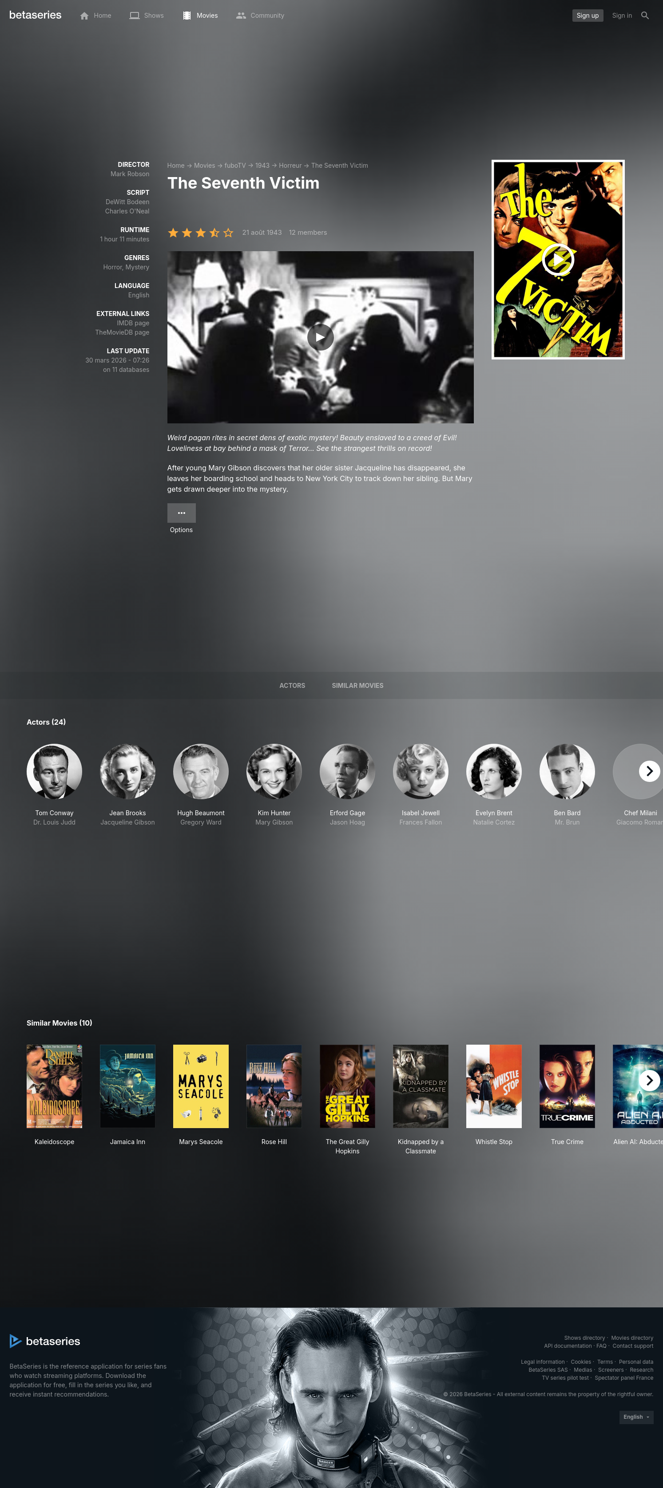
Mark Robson (130, 174)
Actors (292, 685)
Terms (605, 1361)
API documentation (568, 1345)
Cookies (581, 1361)
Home (176, 165)
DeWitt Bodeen (128, 201)
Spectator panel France (624, 1377)
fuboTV (235, 165)
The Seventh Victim (339, 165)
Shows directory (584, 1337)
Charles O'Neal (127, 211)
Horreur (290, 165)
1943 (262, 165)
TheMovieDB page (122, 332)
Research (642, 1369)
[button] (54, 799)
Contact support (633, 1345)
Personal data (636, 1361)
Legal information (543, 1361)
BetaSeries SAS (548, 1369)
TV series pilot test (565, 1377)
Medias (583, 1369)
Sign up (588, 15)
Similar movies (358, 685)
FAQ (601, 1345)
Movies (204, 165)
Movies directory (632, 1337)
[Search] (645, 15)
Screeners (611, 1369)
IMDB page (133, 323)
